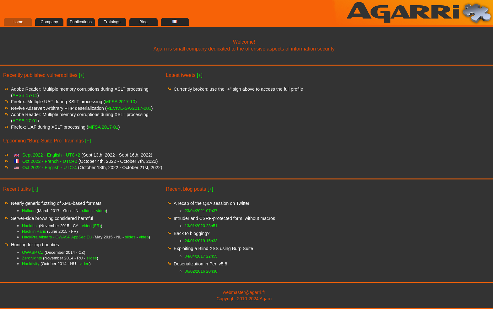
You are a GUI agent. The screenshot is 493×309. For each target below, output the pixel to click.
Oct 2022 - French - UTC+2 (49, 161)
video (101, 210)
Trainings (112, 21)
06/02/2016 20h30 (201, 271)
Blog (143, 21)
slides (87, 210)
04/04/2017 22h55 (201, 256)
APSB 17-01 (25, 120)
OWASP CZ (32, 252)
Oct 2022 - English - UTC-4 (49, 167)
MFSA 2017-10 (120, 101)
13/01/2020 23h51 (201, 225)
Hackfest (30, 225)
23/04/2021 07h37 (201, 210)
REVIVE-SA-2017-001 (128, 108)
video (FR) (91, 225)
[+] (81, 75)
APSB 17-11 (25, 95)
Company (49, 21)
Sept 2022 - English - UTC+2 (51, 154)
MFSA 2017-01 (103, 127)
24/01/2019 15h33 (201, 240)
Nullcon (28, 210)
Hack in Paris (34, 231)
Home (18, 21)
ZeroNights (32, 258)
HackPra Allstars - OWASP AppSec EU (57, 237)
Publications (81, 21)
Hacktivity (30, 263)
